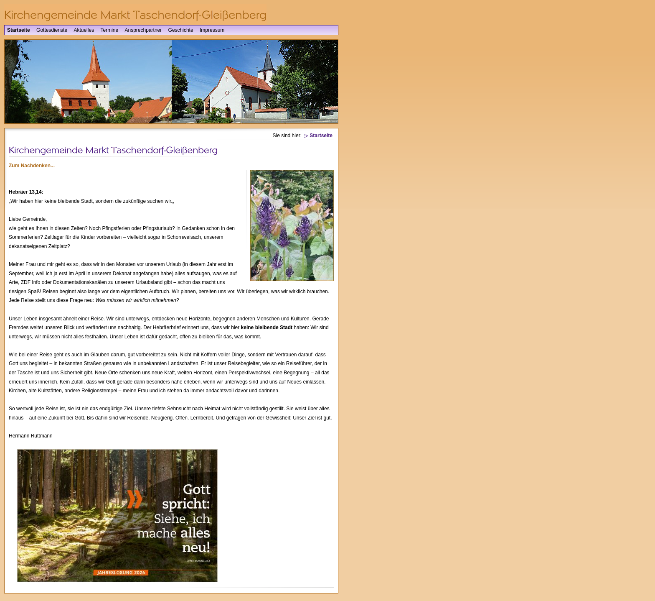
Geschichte (180, 30)
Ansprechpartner (143, 30)
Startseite (18, 30)
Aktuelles (84, 30)
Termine (109, 30)
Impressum (212, 30)
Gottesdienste (51, 30)
